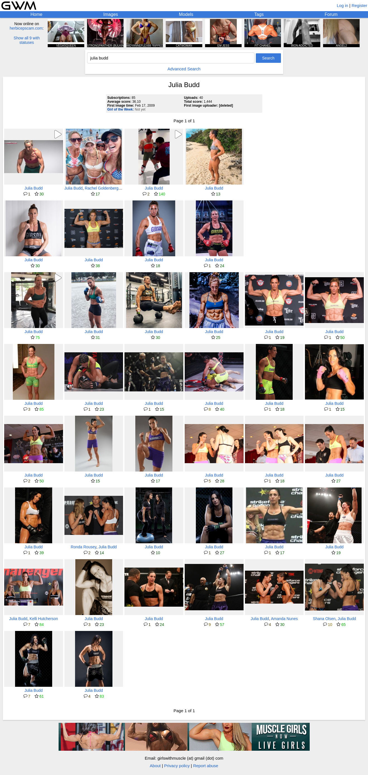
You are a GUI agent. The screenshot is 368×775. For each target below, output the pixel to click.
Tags (259, 14)
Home (36, 14)
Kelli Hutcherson (44, 618)
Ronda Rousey (84, 547)
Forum (331, 14)
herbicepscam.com (26, 28)
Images (110, 14)
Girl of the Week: (120, 109)
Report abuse (205, 765)
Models (186, 14)
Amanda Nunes (284, 618)
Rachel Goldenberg (102, 188)
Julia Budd (34, 188)
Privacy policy (177, 765)
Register (359, 5)
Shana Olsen (324, 618)
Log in (342, 5)
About (155, 765)
